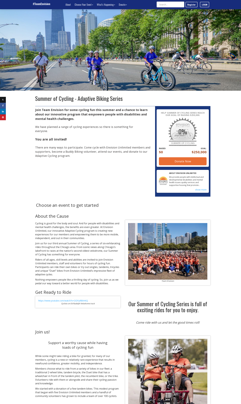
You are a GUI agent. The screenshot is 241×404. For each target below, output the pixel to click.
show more (201, 189)
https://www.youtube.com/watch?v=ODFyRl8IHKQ (63, 300)
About (68, 4)
